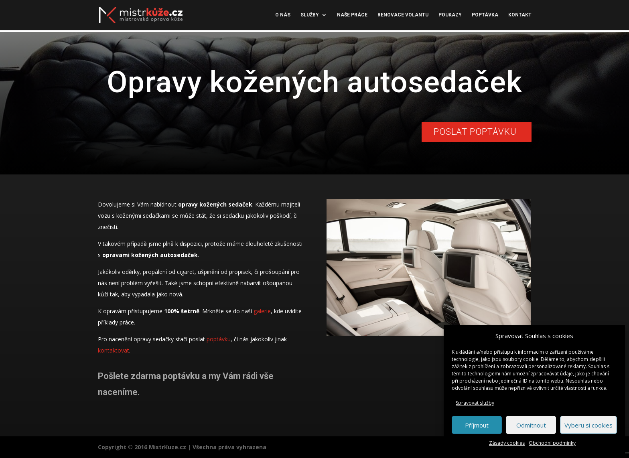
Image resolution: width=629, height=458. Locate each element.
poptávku (219, 339)
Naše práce (352, 15)
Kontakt (520, 15)
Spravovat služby (475, 402)
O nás (282, 15)
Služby (309, 15)
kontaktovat (113, 350)
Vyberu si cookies (588, 425)
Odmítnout (531, 425)
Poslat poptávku (475, 132)
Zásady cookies (507, 443)
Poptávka (485, 15)
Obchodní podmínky (552, 443)
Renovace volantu (402, 15)
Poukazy (450, 15)
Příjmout (477, 425)
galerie (262, 311)
